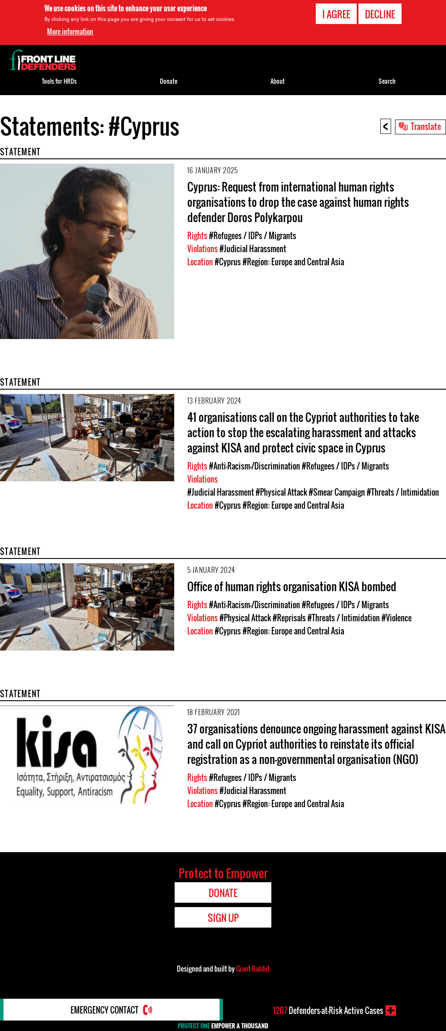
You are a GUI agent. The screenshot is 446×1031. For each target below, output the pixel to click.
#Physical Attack (281, 492)
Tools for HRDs (59, 81)
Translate (426, 126)
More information (70, 31)
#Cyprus (228, 261)
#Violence (397, 617)
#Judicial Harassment (253, 248)
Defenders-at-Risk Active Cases (328, 1010)
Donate (168, 81)
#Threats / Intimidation (403, 492)
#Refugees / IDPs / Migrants (252, 235)
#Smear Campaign (337, 492)
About (277, 81)
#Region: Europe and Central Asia (293, 261)
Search (386, 81)
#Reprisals (289, 617)
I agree (336, 14)
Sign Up (223, 918)
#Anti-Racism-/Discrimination (254, 466)
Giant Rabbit (253, 968)
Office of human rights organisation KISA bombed (291, 586)
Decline (380, 14)
